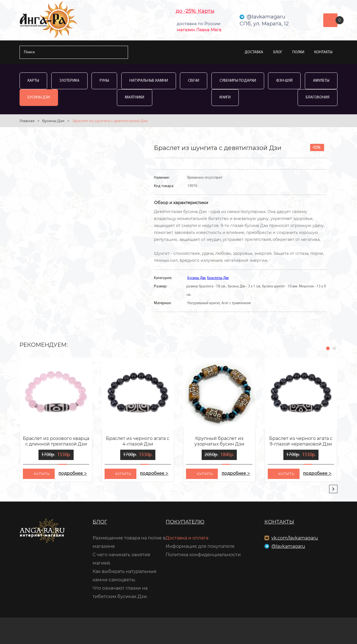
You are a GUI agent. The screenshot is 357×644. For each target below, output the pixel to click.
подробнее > (72, 473)
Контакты (323, 52)
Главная (27, 120)
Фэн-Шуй (284, 81)
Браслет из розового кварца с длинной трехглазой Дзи (56, 441)
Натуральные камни (148, 81)
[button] (328, 348)
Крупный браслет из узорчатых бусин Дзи (219, 441)
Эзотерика (69, 81)
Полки (298, 52)
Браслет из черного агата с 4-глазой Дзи (137, 441)
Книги (225, 97)
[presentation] (333, 489)
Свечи (193, 81)
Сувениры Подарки (237, 81)
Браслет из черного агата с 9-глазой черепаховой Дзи (300, 441)
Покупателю (185, 522)
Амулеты (321, 81)
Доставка (254, 52)
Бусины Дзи (39, 97)
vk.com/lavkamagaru (294, 538)
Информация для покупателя (200, 546)
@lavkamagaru (288, 546)
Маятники (134, 97)
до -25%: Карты (195, 11)
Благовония (317, 97)
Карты (33, 81)
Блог (277, 52)
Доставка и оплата (187, 538)
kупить (42, 473)
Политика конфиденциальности (203, 554)
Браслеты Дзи (218, 278)
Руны (104, 81)
